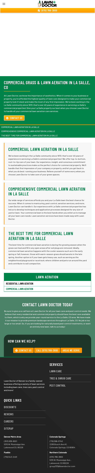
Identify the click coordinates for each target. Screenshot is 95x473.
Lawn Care (56, 371)
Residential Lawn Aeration (19, 283)
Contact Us (14, 118)
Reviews (8, 414)
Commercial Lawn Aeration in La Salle (20, 127)
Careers (8, 421)
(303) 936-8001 (10, 441)
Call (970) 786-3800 (47, 350)
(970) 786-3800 (56, 457)
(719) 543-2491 (10, 457)
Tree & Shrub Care (60, 378)
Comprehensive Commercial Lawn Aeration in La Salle (28, 131)
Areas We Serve (71, 350)
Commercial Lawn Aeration (19, 288)
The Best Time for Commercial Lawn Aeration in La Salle (29, 135)
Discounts (10, 407)
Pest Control (58, 385)
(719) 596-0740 (56, 441)
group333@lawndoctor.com (62, 466)
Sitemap (8, 428)
